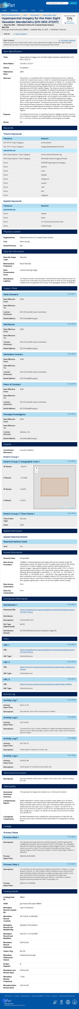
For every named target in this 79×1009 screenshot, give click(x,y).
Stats (33, 10)
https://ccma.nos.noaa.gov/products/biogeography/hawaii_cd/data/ (46, 684)
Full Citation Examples (68, 40)
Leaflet (61, 507)
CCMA (25, 15)
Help (41, 10)
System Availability (38, 996)
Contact (16, 996)
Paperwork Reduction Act (67, 996)
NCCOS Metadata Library (11, 15)
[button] (36, 468)
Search (24, 10)
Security (54, 996)
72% (69, 18)
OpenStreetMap (70, 507)
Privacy (47, 996)
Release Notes (25, 996)
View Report (70, 23)
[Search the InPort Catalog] (57, 3)
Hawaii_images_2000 (49, 15)
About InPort (8, 996)
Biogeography (34, 15)
